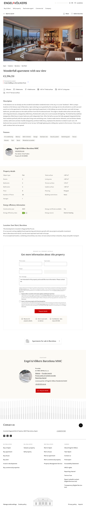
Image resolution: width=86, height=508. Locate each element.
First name (22, 261)
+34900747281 (61, 431)
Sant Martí (24, 66)
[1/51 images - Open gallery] (78, 59)
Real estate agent (28, 8)
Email (21, 268)
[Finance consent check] (43, 303)
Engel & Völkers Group (59, 290)
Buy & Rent (7, 8)
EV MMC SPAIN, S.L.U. (24, 289)
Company (48, 8)
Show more (21, 291)
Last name (47, 261)
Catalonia (10, 66)
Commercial (39, 8)
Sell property (17, 8)
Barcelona (17, 66)
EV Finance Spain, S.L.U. (43, 304)
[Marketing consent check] (43, 296)
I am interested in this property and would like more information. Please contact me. (43, 281)
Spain (4, 66)
